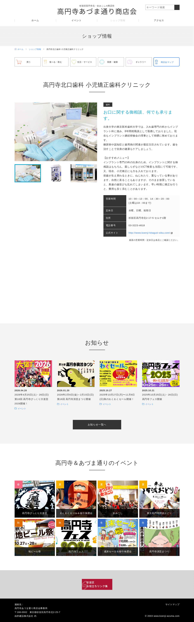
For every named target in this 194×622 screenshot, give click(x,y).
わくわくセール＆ (76, 513)
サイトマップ (172, 604)
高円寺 (34, 513)
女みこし (117, 513)
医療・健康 (113, 62)
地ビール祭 (34, 551)
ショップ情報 (117, 21)
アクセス (159, 21)
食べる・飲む (56, 62)
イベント (76, 21)
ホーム (35, 21)
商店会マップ (168, 62)
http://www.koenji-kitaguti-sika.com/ (149, 232)
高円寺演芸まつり (159, 551)
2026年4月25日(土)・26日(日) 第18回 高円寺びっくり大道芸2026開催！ (32, 399)
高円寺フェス (76, 551)
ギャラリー (141, 62)
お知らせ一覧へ (97, 424)
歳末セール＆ (117, 551)
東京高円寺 (159, 513)
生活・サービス (85, 62)
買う (28, 62)
